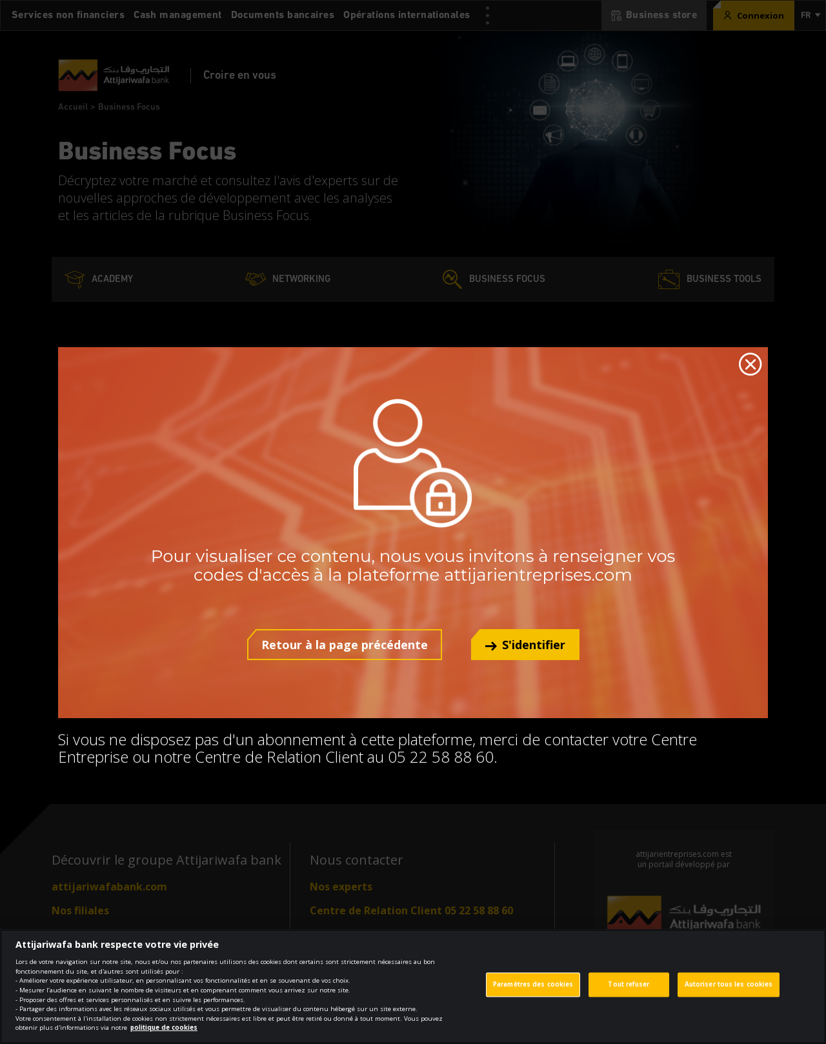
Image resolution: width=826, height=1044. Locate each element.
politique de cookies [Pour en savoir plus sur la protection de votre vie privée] (163, 1036)
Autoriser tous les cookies (729, 993)
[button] (525, 644)
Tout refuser (628, 993)
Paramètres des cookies (533, 993)
